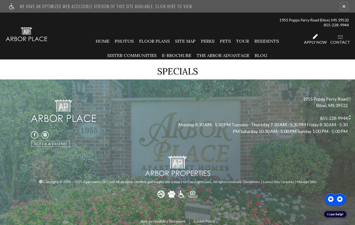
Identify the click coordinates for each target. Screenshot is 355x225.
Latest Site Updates (278, 182)
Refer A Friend (50, 144)
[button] (344, 6)
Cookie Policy (204, 221)
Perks (208, 41)
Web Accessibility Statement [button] (163, 221)
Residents (266, 41)
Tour (242, 41)
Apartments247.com (99, 182)
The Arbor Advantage (223, 55)
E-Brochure (176, 55)
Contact (340, 40)
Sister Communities (132, 55)
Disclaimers (251, 182)
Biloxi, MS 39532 (332, 105)
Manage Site (306, 182)
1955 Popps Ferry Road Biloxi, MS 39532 (314, 20)
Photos (124, 41)
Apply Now (315, 39)
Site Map (185, 41)
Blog (261, 55)
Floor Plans (154, 41)
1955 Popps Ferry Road (325, 99)
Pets (225, 41)
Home (102, 41)
